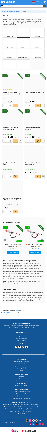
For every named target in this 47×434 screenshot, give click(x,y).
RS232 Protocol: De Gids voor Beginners (21, 411)
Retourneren (21, 364)
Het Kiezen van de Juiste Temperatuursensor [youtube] (21, 407)
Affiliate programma (21, 396)
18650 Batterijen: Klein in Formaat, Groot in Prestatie (21, 409)
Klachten (21, 370)
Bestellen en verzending (21, 361)
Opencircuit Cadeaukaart (21, 391)
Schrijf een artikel (21, 394)
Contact (21, 337)
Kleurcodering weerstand (21, 398)
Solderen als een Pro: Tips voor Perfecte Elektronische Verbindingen (21, 404)
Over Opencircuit (21, 374)
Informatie (21, 359)
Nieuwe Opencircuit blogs (21, 402)
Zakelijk (21, 334)
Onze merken (21, 383)
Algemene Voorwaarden (21, 366)
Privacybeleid (21, 368)
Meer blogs (21, 413)
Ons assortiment (21, 381)
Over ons (21, 376)
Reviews (21, 379)
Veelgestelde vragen (21, 385)
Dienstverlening (21, 389)
